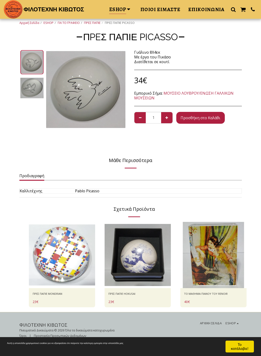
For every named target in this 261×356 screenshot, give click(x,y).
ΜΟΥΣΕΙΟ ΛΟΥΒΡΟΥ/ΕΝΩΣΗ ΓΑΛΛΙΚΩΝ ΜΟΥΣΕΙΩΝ (184, 96)
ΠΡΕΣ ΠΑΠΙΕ (92, 23)
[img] (62, 255)
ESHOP (48, 23)
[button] (233, 9)
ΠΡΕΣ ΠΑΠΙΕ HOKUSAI (128, 294)
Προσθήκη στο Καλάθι (200, 117)
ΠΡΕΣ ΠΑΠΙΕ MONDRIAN (55, 294)
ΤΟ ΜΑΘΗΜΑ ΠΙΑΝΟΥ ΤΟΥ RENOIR (208, 297)
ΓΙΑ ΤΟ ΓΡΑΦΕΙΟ (69, 23)
